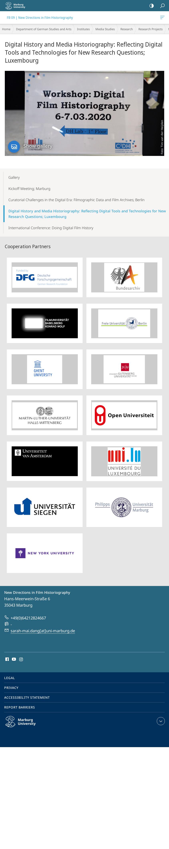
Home (6, 29)
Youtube (13, 659)
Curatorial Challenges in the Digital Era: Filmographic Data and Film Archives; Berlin (76, 199)
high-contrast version (150, 6)
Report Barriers (19, 707)
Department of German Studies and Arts (43, 29)
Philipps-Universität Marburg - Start (17, 5)
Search (161, 6)
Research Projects (150, 29)
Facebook (6, 659)
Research (126, 29)
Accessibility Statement (27, 697)
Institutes (83, 29)
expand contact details (160, 721)
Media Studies (105, 29)
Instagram (21, 659)
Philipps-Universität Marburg (24, 725)
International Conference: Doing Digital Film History (50, 227)
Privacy (11, 687)
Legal (9, 678)
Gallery (14, 177)
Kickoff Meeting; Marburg (29, 188)
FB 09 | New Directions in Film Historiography (162, 18)
